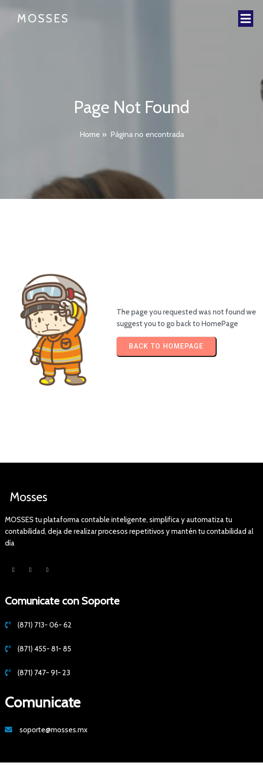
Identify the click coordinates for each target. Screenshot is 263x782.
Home (90, 134)
